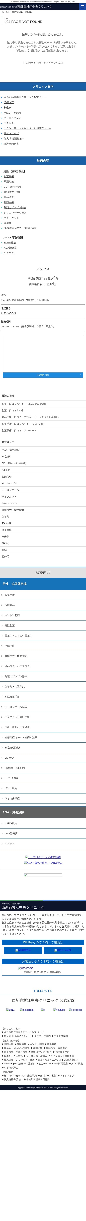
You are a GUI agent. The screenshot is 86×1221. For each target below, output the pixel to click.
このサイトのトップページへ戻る (44, 62)
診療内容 (9, 102)
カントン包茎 (12, 615)
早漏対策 (9, 181)
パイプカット (11, 217)
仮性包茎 (10, 605)
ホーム (5, 12)
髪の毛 (5, 556)
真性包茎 (10, 625)
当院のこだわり (12, 112)
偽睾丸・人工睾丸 (15, 686)
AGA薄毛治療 (61, 1063)
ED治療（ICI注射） (15, 767)
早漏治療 (10, 645)
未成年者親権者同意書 (38, 1079)
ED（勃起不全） (13, 186)
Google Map (43, 375)
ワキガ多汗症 (12, 798)
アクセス (9, 123)
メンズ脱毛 (11, 788)
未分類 (5, 536)
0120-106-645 (8, 313)
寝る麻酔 (7, 529)
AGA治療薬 (10, 247)
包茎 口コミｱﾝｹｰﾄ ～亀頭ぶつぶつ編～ (25, 403)
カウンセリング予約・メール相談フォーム (27, 128)
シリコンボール (10, 489)
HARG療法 (10, 242)
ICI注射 (6, 469)
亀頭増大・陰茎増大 (13, 509)
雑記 (4, 549)
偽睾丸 (7, 223)
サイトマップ (11, 133)
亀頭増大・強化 (12, 191)
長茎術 (5, 543)
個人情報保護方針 (14, 138)
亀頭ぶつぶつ (9, 503)
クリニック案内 (12, 117)
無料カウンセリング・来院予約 (20, 1075)
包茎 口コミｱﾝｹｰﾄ (12, 410)
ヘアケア (9, 252)
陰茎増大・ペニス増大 (17, 666)
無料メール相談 (48, 1075)
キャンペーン (9, 483)
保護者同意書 (11, 143)
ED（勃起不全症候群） (15, 463)
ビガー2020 (11, 778)
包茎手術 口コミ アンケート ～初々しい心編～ (30, 417)
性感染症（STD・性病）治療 (20, 228)
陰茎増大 (9, 197)
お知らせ (7, 476)
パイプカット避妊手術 (17, 717)
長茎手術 (9, 202)
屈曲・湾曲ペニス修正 (17, 727)
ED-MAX (9, 757)
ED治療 (6, 456)
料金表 (7, 107)
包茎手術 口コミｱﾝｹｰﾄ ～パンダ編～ (24, 423)
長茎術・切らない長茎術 (18, 635)
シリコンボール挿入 (15, 212)
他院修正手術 (12, 696)
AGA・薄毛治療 (11, 449)
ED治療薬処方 (13, 747)
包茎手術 (9, 176)
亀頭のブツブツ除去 (15, 207)
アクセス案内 (61, 1036)
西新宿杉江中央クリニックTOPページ (25, 97)
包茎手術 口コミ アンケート (19, 430)
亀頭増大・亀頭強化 (16, 656)
